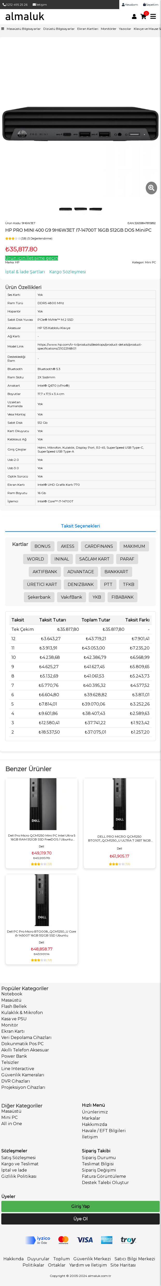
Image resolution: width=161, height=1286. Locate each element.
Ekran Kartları (87, 29)
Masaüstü (11, 1000)
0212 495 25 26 (15, 4)
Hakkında (13, 1258)
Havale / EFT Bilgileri (104, 1130)
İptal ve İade (14, 1170)
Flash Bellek (14, 1006)
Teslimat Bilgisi (98, 1163)
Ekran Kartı (13, 1031)
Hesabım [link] (130, 4)
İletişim (40, 4)
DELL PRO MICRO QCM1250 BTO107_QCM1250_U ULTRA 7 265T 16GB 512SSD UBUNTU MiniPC (119, 838)
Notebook (11, 993)
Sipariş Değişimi (99, 1170)
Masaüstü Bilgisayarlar (24, 29)
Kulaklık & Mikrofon (22, 1012)
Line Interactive (17, 1068)
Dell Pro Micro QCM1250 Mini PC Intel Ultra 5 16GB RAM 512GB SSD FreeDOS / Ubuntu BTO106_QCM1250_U (41, 837)
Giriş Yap (80, 1206)
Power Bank (14, 1056)
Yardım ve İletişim (88, 1265)
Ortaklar (57, 1265)
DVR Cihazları (15, 1081)
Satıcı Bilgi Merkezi (135, 1258)
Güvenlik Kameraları (22, 1074)
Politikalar (33, 1265)
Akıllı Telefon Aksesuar (25, 1050)
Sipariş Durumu (99, 1157)
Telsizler (10, 1062)
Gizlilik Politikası (19, 1176)
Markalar (91, 1118)
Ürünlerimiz (95, 1112)
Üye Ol (80, 1218)
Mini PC (9, 1117)
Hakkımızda (94, 1124)
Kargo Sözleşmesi (67, 271)
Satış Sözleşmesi (18, 1157)
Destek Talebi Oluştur (105, 1182)
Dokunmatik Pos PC (22, 1043)
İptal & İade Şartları (25, 271)
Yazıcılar (125, 29)
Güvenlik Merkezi (92, 1258)
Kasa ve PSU (14, 1018)
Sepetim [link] (150, 4)
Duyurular (38, 1258)
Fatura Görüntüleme (104, 1176)
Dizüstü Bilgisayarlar (59, 29)
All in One (11, 1123)
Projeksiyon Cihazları (23, 1087)
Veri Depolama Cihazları (26, 1037)
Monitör (9, 1025)
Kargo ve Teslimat (20, 1163)
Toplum (61, 1258)
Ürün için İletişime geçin (31, 258)
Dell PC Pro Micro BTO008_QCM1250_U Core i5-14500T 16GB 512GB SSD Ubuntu (41, 933)
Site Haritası (123, 1265)
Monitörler (108, 29)
